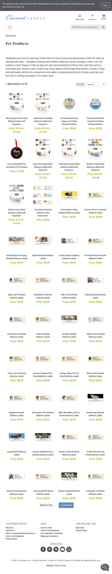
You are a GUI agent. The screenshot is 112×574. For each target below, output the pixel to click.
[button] (92, 17)
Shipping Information (49, 536)
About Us (10, 528)
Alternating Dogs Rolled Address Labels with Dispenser (69, 167)
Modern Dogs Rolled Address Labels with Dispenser (95, 167)
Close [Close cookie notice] (105, 5)
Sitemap (49, 566)
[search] (86, 27)
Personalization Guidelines (52, 533)
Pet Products (11, 35)
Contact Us (10, 530)
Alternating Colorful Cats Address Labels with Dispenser (16, 121)
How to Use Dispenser (15, 536)
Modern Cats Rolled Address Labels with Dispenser (17, 212)
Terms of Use (60, 566)
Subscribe (80, 528)
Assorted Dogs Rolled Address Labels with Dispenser (42, 167)
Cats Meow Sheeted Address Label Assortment (43, 212)
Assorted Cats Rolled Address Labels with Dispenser (43, 121)
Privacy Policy (11, 539)
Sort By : (81, 84)
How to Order (46, 528)
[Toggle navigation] (10, 27)
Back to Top (46, 505)
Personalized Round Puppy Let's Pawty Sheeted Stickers (69, 121)
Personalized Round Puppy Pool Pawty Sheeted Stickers (95, 121)
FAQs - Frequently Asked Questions (20, 533)
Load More (66, 505)
